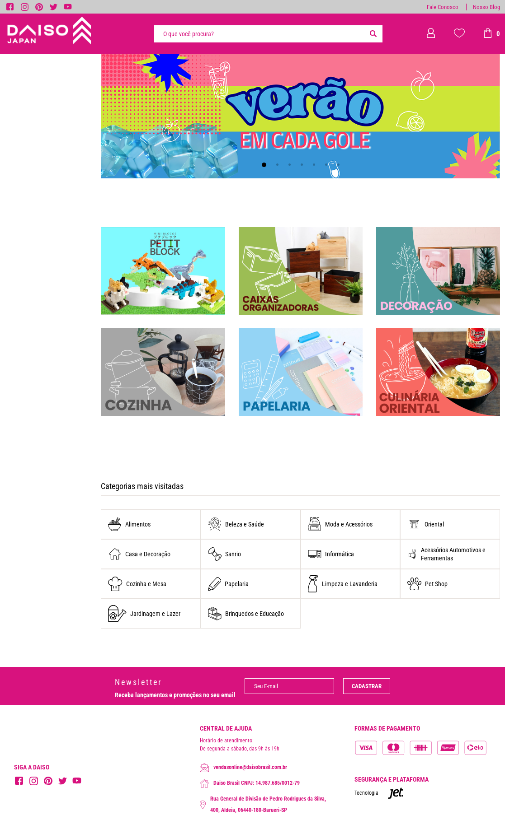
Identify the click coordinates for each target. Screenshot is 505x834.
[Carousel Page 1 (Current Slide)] (264, 165)
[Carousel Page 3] (289, 164)
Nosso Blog (486, 7)
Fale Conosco (442, 7)
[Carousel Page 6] (326, 164)
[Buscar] (373, 33)
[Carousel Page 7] (338, 164)
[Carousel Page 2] (277, 164)
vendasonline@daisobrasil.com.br (243, 767)
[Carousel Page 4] (302, 164)
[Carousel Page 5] (314, 164)
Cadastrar (367, 686)
